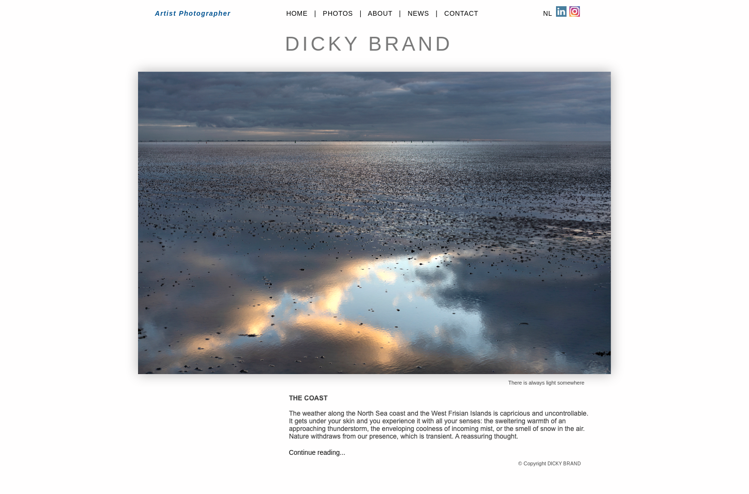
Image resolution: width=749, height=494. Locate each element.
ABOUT (380, 13)
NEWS (418, 13)
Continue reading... (317, 452)
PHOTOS (338, 13)
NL (547, 13)
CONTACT (461, 13)
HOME (297, 13)
